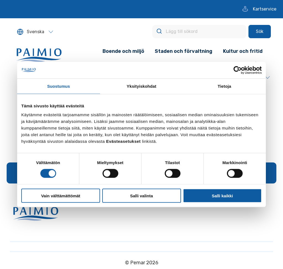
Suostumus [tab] (58, 86)
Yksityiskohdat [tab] (141, 86)
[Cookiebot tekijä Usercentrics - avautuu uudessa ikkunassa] (237, 70)
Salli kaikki (222, 195)
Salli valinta (141, 195)
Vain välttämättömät (60, 195)
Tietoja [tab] (224, 86)
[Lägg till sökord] (199, 31)
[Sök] (259, 31)
